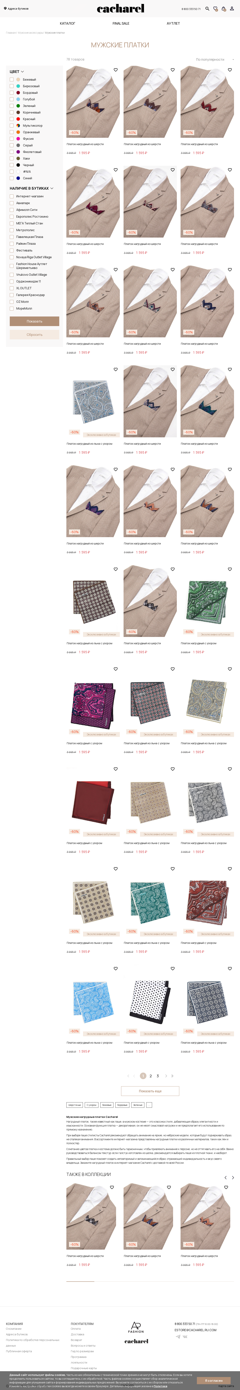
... (149, 1105)
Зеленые (137, 1105)
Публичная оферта (19, 1351)
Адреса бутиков (17, 1334)
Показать (34, 321)
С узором (91, 1105)
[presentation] (225, 1177)
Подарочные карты (84, 1368)
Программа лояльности (79, 1359)
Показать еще (150, 1091)
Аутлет (173, 23)
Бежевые (106, 1105)
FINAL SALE (121, 23)
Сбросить (35, 334)
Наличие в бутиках (29, 188)
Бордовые (122, 1105)
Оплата (76, 1329)
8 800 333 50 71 (191, 9)
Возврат (76, 1340)
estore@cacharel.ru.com (177, 1330)
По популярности (210, 59)
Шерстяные (74, 1105)
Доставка (77, 1334)
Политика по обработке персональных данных (32, 1343)
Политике (160, 1386)
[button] (80, 1281)
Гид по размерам (82, 1351)
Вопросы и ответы (83, 1346)
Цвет (14, 71)
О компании (13, 1329)
